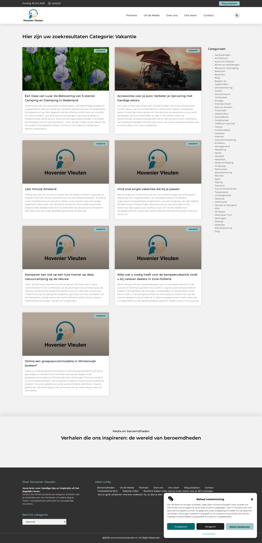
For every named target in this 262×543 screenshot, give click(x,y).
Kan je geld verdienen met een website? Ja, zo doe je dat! (130, 494)
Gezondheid (221, 117)
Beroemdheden (106, 487)
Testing (219, 182)
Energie (219, 100)
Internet (219, 136)
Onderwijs (220, 166)
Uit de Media (152, 15)
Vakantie (219, 198)
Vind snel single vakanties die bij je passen (148, 189)
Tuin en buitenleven (226, 188)
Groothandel (222, 120)
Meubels (219, 156)
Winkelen (220, 211)
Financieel (220, 110)
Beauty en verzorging (226, 68)
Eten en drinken (223, 107)
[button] (252, 499)
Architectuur (221, 58)
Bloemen (220, 74)
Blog (217, 77)
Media (218, 153)
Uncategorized (223, 195)
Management (222, 146)
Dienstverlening (223, 87)
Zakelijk (219, 221)
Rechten (219, 175)
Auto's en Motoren (224, 61)
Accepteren (181, 526)
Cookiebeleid (208, 533)
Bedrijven (220, 71)
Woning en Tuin (223, 214)
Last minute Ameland (40, 189)
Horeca (219, 126)
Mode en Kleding (224, 162)
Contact (209, 15)
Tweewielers (221, 192)
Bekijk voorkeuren (240, 526)
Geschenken (221, 113)
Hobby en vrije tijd (225, 123)
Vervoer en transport (226, 205)
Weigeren (210, 526)
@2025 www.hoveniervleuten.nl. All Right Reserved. (131, 537)
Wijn (217, 208)
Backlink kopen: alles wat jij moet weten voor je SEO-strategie (178, 491)
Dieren (218, 90)
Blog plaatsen (192, 487)
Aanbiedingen (223, 55)
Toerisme (220, 185)
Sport (218, 179)
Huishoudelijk (222, 130)
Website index (130, 491)
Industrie (220, 133)
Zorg (217, 231)
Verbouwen (221, 201)
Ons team (190, 15)
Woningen (220, 218)
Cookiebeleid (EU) (107, 491)
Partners (131, 15)
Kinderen (220, 143)
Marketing (220, 149)
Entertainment (223, 103)
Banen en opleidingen (227, 64)
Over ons (172, 15)
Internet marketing (225, 139)
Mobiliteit (220, 159)
